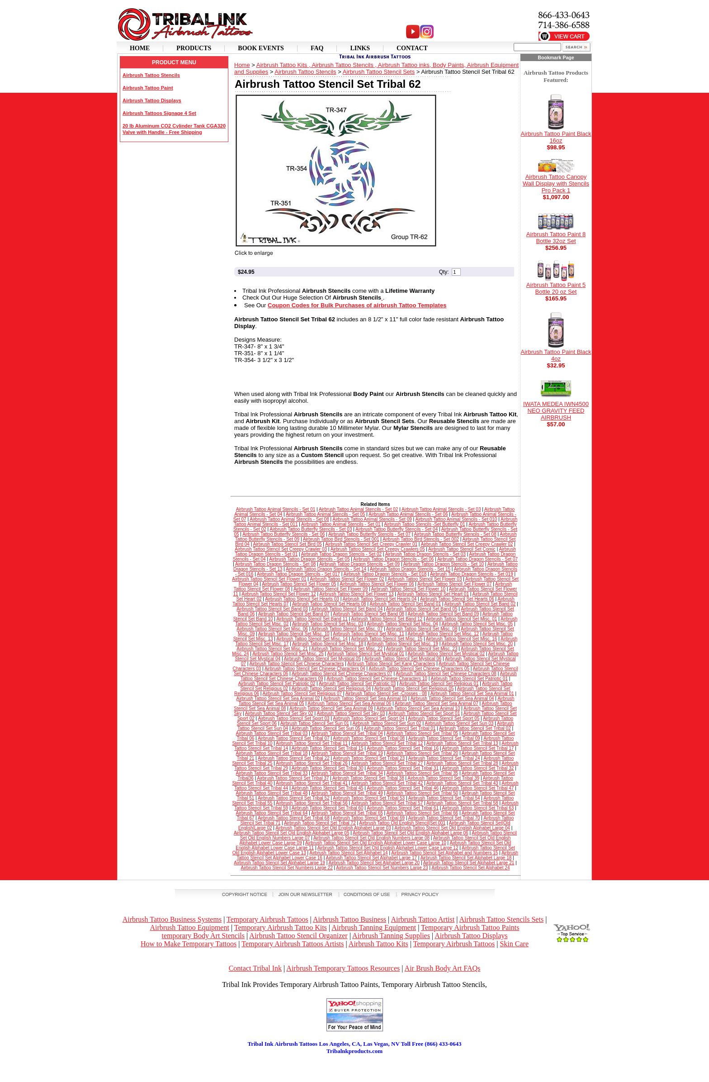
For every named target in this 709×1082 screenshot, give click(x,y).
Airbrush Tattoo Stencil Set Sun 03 (459, 723)
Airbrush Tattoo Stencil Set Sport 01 (424, 713)
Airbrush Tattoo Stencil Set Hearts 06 (457, 598)
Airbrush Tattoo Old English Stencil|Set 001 (402, 822)
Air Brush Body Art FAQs (443, 968)
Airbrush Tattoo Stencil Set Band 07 (294, 613)
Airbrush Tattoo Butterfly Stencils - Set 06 (283, 534)
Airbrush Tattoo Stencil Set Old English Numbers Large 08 (371, 837)
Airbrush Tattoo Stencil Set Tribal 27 (387, 763)
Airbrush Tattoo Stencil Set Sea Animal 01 (472, 693)
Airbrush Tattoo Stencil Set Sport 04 (368, 718)
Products (193, 48)
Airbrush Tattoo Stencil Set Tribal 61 (403, 808)
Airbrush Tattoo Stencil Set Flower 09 (330, 588)
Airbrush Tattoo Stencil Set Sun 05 (326, 728)
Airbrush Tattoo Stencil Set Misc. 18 (328, 643)
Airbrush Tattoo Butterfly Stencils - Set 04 (396, 529)
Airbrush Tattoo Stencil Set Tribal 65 (347, 812)
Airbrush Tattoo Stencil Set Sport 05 (443, 718)
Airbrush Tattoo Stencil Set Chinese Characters (297, 663)
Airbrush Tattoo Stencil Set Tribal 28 (462, 763)
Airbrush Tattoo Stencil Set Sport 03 (293, 718)
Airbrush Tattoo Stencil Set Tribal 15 (328, 748)
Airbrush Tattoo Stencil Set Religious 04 (331, 688)
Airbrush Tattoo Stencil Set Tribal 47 (478, 788)
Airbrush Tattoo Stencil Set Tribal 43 (462, 783)
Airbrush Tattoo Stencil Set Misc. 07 (347, 628)
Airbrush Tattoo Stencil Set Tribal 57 (387, 803)
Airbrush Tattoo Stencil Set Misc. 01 (461, 618)
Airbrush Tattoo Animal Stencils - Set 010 (456, 519)
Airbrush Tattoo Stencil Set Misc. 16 (461, 638)
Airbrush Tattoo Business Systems (172, 919)
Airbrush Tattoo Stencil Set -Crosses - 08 (386, 693)
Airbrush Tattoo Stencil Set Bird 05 (287, 544)
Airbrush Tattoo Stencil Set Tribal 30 (328, 768)
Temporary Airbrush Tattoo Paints (470, 927)
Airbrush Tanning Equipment (373, 927)
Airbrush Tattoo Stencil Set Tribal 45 (328, 788)
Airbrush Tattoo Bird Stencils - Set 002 (421, 539)
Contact (412, 48)
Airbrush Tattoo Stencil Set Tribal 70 (444, 817)
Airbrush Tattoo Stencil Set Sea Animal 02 (278, 698)
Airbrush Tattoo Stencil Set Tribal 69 (369, 817)
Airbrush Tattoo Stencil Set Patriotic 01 (468, 678)
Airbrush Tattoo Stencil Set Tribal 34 (347, 773)
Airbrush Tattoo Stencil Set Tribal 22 (294, 758)
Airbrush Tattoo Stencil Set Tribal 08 (369, 738)
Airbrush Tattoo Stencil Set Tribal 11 (312, 743)
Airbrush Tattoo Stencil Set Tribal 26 (312, 763)
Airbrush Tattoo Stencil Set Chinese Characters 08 (446, 673)
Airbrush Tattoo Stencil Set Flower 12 (278, 593)
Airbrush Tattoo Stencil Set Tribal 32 (478, 768)
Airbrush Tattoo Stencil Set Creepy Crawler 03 (281, 549)
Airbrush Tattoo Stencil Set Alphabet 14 (348, 852)
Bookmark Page (556, 57)
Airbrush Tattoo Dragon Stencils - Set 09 (359, 564)
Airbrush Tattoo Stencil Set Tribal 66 (422, 812)
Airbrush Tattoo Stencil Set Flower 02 (347, 579)
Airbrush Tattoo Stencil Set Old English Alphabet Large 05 (292, 832)
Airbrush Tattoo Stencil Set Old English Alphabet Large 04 (452, 827)
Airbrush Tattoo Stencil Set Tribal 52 (294, 798)
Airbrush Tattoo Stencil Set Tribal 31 (403, 768)
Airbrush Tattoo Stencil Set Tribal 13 (462, 743)
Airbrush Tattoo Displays (152, 100)
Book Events (261, 48)
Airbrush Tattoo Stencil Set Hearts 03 (302, 598)
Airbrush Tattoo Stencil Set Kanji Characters (391, 663)
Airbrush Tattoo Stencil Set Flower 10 (408, 588)
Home (140, 48)
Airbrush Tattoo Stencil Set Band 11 (312, 618)
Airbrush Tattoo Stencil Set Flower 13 (356, 593)
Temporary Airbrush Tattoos (267, 919)
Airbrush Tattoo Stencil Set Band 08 (368, 613)
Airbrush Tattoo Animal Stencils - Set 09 (371, 519)
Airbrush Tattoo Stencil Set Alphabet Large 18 (466, 857)
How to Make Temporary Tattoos (188, 944)
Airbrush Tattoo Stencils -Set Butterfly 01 (424, 524)
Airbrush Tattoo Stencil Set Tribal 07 (294, 738)
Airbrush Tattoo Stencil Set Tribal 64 (272, 812)
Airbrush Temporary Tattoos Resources (343, 968)
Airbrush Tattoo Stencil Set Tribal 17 (478, 748)
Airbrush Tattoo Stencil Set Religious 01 (438, 683)
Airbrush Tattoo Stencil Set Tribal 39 (443, 778)
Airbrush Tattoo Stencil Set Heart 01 (433, 593)
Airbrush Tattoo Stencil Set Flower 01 (269, 579)
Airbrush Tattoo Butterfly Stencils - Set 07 (369, 534)
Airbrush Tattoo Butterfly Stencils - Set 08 (455, 534)
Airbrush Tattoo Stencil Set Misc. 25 (288, 653)
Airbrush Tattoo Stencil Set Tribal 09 (444, 738)
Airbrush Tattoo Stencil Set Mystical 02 (446, 653)
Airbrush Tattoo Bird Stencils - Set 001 (341, 539)
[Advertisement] (354, 1068)
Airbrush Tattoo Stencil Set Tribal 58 (462, 803)
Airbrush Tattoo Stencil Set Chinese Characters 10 (376, 678)
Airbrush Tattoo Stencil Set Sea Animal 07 (436, 703)
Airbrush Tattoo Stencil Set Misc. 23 (422, 648)
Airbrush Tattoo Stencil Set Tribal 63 (478, 808)
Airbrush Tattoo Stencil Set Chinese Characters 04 (315, 668)
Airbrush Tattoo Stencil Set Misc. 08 (422, 628)
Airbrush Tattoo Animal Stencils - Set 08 (289, 519)
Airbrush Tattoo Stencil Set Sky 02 (279, 713)
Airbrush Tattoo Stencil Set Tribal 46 (403, 788)
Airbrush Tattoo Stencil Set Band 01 (405, 603)
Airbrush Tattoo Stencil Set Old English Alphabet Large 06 (410, 832)
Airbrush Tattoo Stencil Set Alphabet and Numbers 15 (444, 852)
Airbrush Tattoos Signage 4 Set (159, 113)
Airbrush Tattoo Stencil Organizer (298, 935)
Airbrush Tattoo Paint (148, 88)
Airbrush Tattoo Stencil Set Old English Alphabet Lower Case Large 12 (387, 847)
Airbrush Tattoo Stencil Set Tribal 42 (387, 783)
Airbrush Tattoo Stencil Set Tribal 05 (422, 733)
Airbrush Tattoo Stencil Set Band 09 (443, 613)
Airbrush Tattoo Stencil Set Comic (462, 549)
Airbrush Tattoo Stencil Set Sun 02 (387, 723)
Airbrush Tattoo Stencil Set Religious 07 (302, 693)
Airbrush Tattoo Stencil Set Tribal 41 (312, 783)
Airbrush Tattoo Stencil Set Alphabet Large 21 (469, 862)
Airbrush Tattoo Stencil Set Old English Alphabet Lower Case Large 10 (375, 842)
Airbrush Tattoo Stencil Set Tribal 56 (312, 803)
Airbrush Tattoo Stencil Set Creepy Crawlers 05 (378, 549)
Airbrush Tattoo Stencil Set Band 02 (480, 603)
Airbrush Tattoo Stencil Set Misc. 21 (272, 648)
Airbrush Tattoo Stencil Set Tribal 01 (400, 728)
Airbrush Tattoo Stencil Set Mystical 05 (322, 658)
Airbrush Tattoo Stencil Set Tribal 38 (368, 778)
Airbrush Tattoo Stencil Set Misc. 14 (312, 638)
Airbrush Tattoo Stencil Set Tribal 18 (272, 753)
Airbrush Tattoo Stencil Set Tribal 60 (328, 808)
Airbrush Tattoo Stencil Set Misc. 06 (272, 628)
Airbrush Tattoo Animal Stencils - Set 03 (441, 509)
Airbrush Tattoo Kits (378, 944)
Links (360, 48)
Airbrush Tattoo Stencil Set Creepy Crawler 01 (371, 544)
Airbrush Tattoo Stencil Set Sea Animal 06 (349, 703)
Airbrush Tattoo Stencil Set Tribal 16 (403, 748)
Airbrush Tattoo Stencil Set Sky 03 (351, 713)
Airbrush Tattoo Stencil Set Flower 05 (299, 584)
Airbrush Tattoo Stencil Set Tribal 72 (320, 822)
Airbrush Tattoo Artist (422, 919)
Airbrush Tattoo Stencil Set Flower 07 (454, 584)
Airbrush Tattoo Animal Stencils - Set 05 (325, 514)
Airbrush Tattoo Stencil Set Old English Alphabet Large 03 (333, 827)
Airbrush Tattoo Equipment (189, 927)
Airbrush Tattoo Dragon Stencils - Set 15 (410, 569)
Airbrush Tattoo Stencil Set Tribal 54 (444, 798)
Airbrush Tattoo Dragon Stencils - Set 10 (443, 564)
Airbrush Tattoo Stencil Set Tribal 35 (422, 773)
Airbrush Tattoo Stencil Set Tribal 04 (347, 733)
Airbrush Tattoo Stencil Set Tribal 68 (294, 817)
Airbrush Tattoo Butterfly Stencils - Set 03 (310, 529)
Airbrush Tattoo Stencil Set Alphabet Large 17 (371, 857)
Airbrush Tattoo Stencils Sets (501, 919)
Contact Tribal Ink (255, 968)
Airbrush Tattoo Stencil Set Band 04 (347, 608)
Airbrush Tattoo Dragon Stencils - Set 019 (471, 574)
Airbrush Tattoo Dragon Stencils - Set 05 (309, 559)
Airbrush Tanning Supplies (391, 935)
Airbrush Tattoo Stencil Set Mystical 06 (402, 658)
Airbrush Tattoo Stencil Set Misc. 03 (328, 623)
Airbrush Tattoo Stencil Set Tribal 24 (444, 758)
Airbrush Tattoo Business (349, 919)
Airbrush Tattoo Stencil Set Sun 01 (314, 723)
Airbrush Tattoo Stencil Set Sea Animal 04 (452, 698)
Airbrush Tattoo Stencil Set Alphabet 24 (470, 867)
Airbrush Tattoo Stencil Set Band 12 (386, 618)
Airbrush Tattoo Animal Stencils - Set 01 (275, 509)
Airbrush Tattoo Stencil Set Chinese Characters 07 (342, 673)
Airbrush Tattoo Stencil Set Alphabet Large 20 (374, 862)
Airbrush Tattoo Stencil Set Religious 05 (414, 688)
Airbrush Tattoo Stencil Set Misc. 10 (294, 633)
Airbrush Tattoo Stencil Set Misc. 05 (477, 623)
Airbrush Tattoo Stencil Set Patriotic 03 (357, 683)
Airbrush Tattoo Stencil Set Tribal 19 (347, 753)
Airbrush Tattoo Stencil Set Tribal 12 (387, 743)
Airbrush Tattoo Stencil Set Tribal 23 (369, 758)
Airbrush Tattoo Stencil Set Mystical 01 (365, 653)
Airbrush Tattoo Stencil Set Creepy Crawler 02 (467, 544)
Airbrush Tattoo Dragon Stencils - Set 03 (425, 554)
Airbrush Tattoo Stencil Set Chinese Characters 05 (419, 668)
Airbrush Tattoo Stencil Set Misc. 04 (402, 623)
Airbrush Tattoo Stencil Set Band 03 (272, 608)
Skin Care (514, 944)
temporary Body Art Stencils (203, 935)
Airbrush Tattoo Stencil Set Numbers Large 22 (286, 867)
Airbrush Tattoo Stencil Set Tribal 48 (272, 793)
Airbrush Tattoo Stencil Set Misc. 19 (402, 643)
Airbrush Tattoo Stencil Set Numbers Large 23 (382, 867)
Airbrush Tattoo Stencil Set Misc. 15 (386, 638)
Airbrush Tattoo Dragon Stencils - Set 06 (393, 559)
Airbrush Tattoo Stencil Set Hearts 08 (329, 603)
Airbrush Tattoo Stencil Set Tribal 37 (293, 778)
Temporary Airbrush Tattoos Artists (292, 944)
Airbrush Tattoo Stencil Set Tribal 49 (347, 793)
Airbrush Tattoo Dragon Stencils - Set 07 (477, 559)
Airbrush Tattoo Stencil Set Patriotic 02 (276, 683)
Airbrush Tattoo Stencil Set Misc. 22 (347, 648)
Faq (317, 48)
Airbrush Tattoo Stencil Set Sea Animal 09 (331, 708)
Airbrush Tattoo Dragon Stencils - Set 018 (385, 574)
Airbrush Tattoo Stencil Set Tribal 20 (422, 753)
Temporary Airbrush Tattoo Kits (280, 927)
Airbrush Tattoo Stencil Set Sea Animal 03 (365, 698)
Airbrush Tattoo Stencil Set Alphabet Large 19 (279, 862)
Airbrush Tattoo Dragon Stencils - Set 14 (326, 569)
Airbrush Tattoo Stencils (151, 75)
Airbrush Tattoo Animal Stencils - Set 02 (358, 509)
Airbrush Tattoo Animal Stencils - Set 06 (408, 514)
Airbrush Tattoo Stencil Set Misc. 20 (477, 643)
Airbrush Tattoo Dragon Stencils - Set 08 (275, 564)
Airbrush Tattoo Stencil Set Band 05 (422, 608)
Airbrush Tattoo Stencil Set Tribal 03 (272, 733)
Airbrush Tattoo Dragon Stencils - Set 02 (341, 554)
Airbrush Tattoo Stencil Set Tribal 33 (272, 773)
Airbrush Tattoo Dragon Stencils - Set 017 (298, 574)
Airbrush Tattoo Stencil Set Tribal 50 (422, 793)
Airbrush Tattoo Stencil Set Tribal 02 (475, 728)
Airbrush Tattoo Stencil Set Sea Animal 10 (418, 708)
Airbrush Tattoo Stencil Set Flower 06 (377, 584)
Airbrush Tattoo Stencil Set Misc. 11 (368, 633)
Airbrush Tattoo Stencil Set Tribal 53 (369, 798)
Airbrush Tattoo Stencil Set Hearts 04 (380, 598)
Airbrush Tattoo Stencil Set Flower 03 (425, 579)
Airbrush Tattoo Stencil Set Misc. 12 (443, 633)
